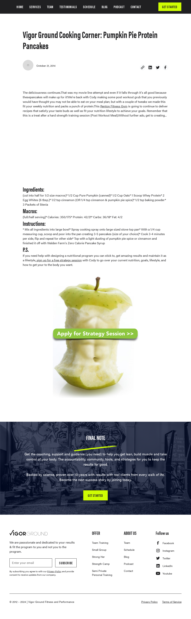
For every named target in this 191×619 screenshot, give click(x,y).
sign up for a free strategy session (59, 260)
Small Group (99, 550)
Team (127, 542)
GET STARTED (169, 6)
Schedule (129, 550)
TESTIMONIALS (68, 6)
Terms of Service (172, 602)
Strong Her (98, 557)
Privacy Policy (149, 602)
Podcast (128, 564)
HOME (20, 6)
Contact (128, 571)
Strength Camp (101, 564)
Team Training (100, 542)
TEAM (50, 6)
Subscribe (66, 562)
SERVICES (35, 6)
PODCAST (119, 6)
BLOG (105, 6)
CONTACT (136, 6)
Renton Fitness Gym (113, 106)
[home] (9, 6)
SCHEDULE (89, 6)
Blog (126, 557)
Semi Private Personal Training (102, 573)
